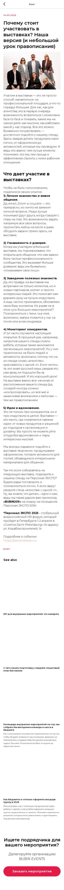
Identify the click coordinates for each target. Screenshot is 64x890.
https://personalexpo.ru (20, 540)
